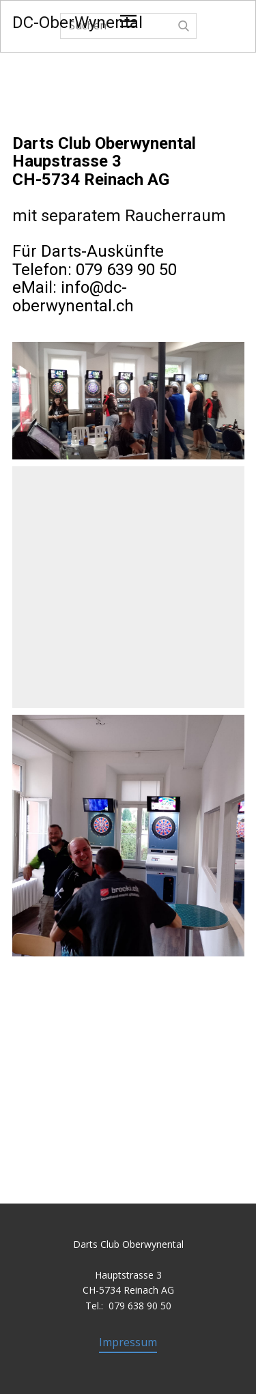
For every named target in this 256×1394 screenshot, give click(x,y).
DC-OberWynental (77, 22)
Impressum (128, 1342)
